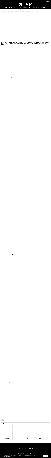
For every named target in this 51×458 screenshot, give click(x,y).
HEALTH (37, 7)
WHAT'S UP (43, 7)
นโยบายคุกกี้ (8, 456)
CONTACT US (31, 448)
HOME (6, 7)
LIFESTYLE (25, 7)
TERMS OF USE (26, 448)
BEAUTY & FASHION (17, 7)
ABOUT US (47, 1)
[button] (46, 7)
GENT (29, 7)
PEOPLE (33, 7)
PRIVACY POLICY (20, 448)
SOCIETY (10, 7)
